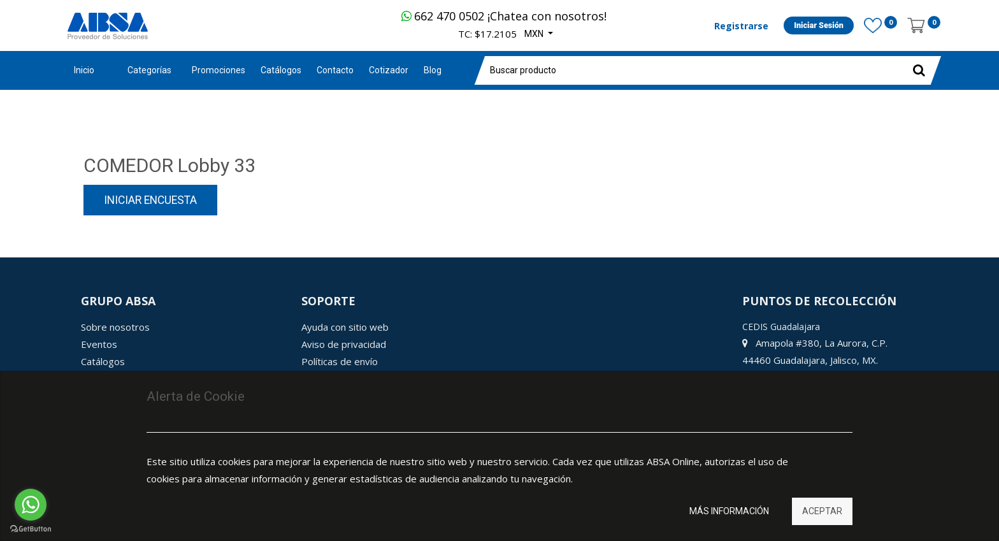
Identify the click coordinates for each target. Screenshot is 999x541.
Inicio (84, 70)
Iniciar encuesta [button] (150, 200)
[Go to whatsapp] (31, 505)
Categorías (149, 70)
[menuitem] (218, 70)
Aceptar (822, 511)
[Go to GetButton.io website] (30, 528)
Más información (729, 511)
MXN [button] (534, 34)
